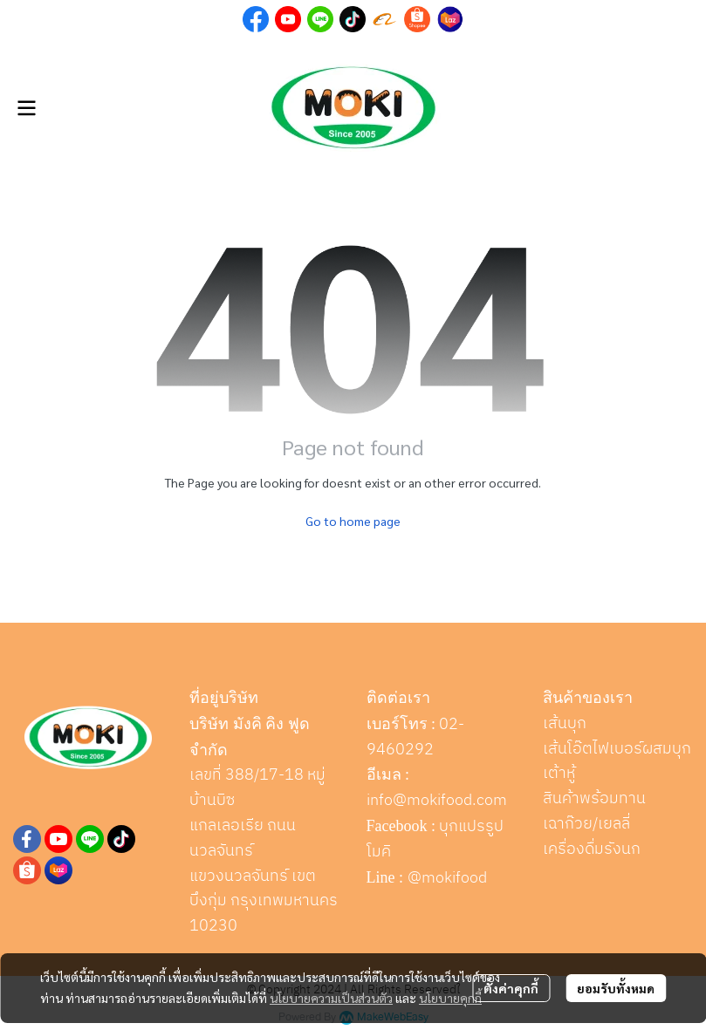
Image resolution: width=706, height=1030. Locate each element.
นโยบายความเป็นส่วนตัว (331, 998)
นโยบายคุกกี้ (450, 998)
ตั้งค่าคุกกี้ (510, 988)
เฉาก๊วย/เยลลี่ (586, 824)
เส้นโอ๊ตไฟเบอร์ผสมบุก (617, 749)
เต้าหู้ (559, 774)
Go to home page (353, 521)
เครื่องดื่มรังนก (592, 849)
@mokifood (447, 878)
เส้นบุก (564, 724)
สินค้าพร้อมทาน (594, 799)
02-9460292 (416, 737)
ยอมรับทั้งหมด (616, 988)
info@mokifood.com (437, 801)
